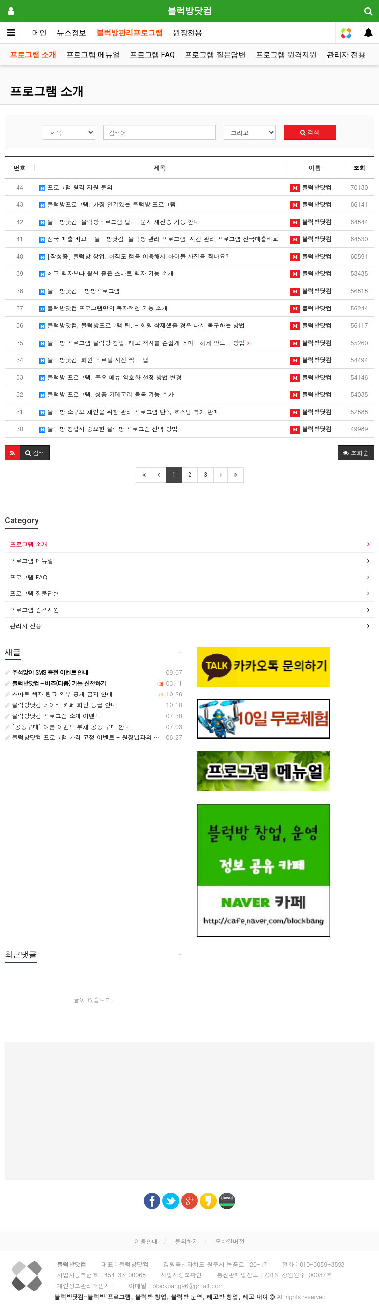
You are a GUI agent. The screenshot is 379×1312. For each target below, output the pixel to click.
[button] (12, 452)
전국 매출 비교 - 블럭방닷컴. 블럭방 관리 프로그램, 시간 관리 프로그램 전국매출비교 (158, 238)
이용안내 (146, 1241)
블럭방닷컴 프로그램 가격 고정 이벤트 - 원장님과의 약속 (85, 737)
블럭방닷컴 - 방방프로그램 (79, 290)
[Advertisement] (189, 1111)
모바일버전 (230, 1241)
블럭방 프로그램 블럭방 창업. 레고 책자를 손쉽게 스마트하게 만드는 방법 (144, 342)
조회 (359, 167)
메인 (39, 32)
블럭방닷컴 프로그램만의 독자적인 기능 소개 (103, 308)
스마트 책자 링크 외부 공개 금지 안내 (59, 694)
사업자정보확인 (181, 1275)
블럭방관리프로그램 (129, 32)
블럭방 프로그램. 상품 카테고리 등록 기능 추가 (106, 394)
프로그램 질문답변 (215, 54)
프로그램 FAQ (152, 54)
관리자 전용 (346, 54)
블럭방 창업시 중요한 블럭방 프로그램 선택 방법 (108, 428)
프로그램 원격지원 (286, 54)
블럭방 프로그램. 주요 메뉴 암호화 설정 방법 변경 (110, 377)
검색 (309, 132)
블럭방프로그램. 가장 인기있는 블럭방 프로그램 (107, 204)
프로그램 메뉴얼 (93, 54)
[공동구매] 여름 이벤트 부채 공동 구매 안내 (67, 726)
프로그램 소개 (33, 54)
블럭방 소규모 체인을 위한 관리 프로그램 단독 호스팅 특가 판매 (129, 411)
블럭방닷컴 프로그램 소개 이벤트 (53, 715)
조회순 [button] (356, 452)
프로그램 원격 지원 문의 (76, 187)
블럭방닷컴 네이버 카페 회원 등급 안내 (60, 704)
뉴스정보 (71, 32)
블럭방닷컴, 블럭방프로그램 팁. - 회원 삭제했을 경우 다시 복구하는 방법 (142, 325)
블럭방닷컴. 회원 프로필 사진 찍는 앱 (94, 359)
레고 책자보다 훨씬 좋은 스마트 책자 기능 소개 (106, 273)
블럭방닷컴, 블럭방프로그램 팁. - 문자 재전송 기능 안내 (119, 221)
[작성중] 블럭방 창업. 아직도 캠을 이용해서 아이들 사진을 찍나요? (134, 256)
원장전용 (187, 32)
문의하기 (186, 1241)
